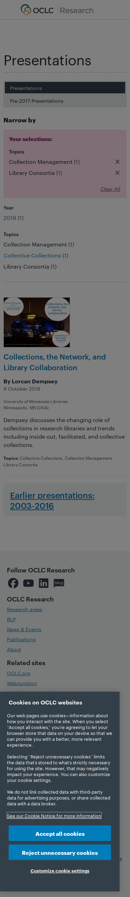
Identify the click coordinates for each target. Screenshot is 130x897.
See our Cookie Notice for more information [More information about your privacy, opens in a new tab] (54, 815)
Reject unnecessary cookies (60, 852)
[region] (60, 791)
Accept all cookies (60, 833)
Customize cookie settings (60, 870)
